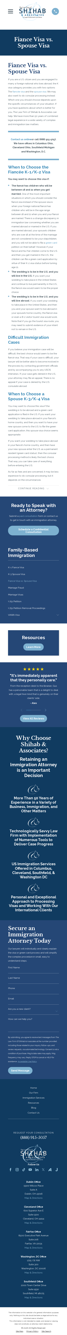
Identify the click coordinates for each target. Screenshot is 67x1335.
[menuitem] (33, 567)
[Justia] (56, 1171)
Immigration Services (34, 1099)
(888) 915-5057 (33, 1139)
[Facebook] (10, 1171)
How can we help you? (20, 1020)
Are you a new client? (19, 1010)
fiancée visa (19, 91)
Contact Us (34, 1113)
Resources (33, 1104)
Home (33, 1089)
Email (11, 999)
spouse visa (40, 91)
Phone (11, 989)
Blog (33, 1109)
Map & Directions (33, 1199)
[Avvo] (49, 1171)
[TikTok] (23, 1171)
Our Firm (33, 1094)
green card (51, 242)
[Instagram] (17, 1171)
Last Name (14, 978)
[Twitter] (43, 1171)
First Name (14, 968)
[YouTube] (30, 1171)
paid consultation (28, 516)
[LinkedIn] (36, 1171)
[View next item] (46, 710)
